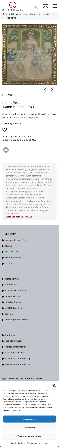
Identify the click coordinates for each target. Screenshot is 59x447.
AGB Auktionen (13, 296)
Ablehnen (29, 427)
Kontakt (9, 314)
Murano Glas (11, 251)
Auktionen (13, 14)
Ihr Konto (10, 335)
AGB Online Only (13, 308)
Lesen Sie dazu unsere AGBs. (20, 216)
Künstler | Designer (15, 352)
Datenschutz (32, 443)
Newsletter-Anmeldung (17, 364)
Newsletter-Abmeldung (17, 358)
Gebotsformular (13, 341)
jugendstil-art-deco (32, 14)
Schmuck (10, 263)
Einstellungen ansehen (29, 436)
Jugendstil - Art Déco (16, 240)
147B (48, 14)
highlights (11, 17)
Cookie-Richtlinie (18, 443)
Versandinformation (15, 346)
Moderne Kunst (13, 257)
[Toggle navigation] (55, 6)
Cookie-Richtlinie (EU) (16, 290)
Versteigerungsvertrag (16, 319)
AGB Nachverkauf (14, 302)
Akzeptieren (29, 419)
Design (9, 246)
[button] (54, 384)
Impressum (43, 443)
